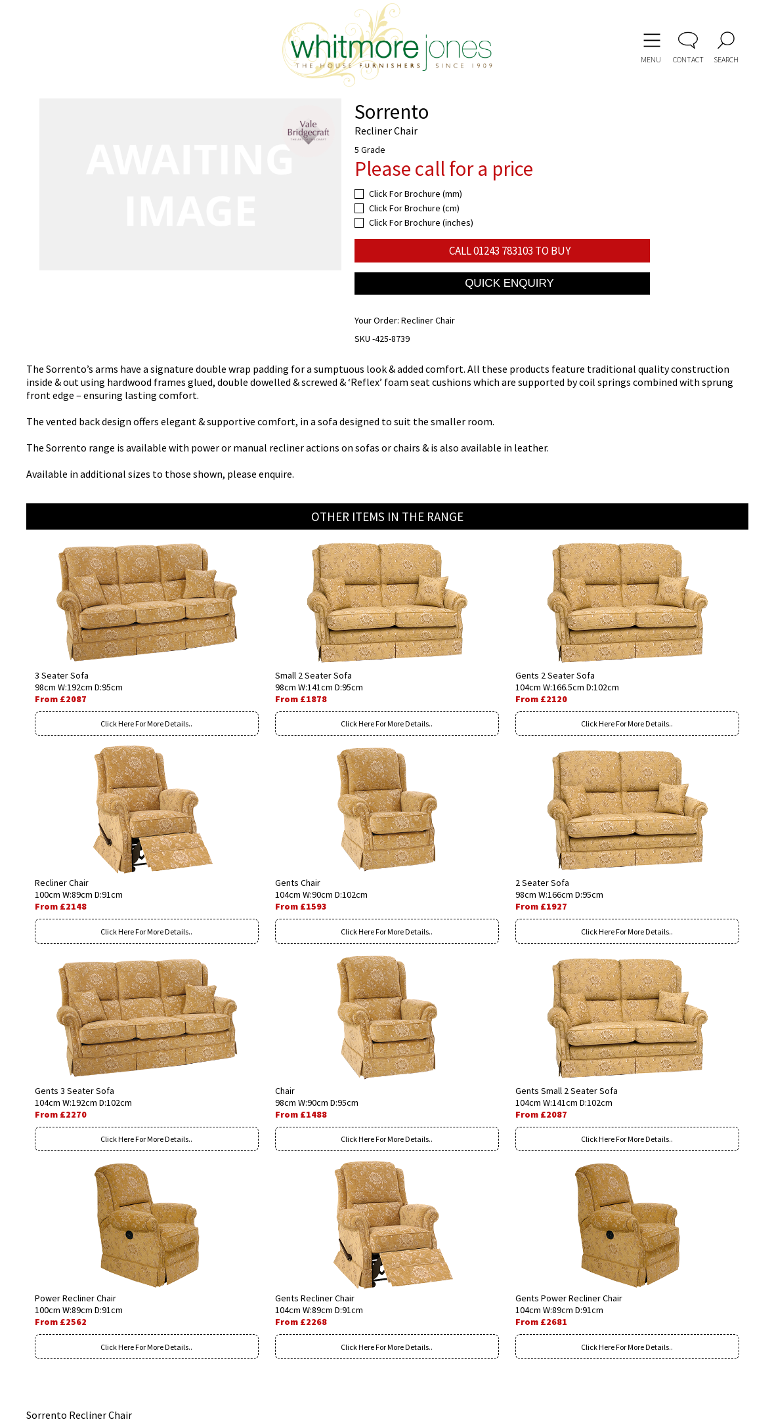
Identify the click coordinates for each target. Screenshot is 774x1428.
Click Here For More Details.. (146, 723)
